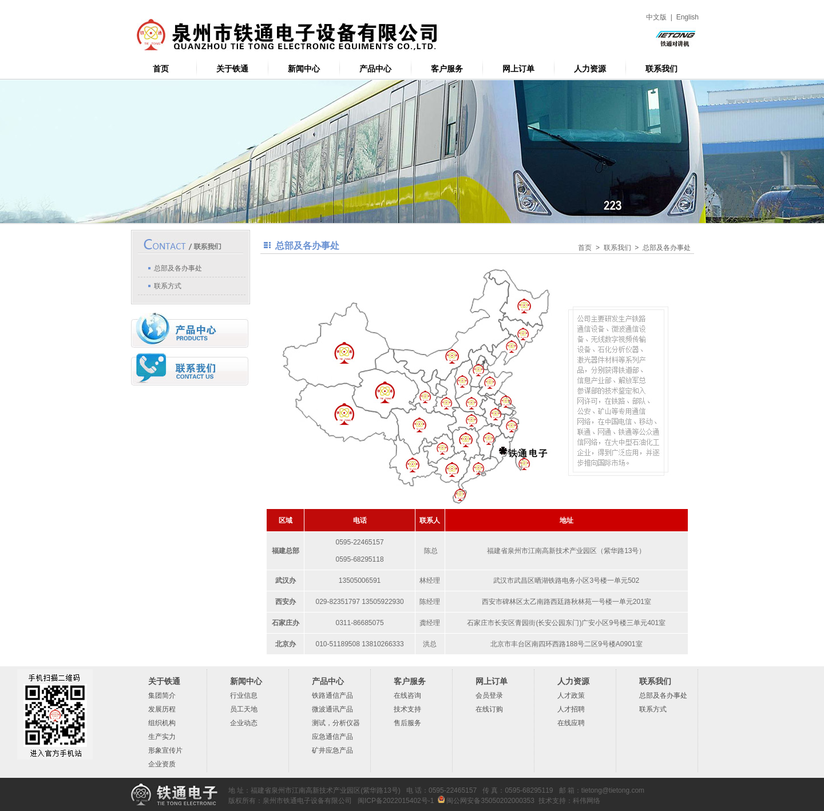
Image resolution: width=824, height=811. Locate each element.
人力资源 (590, 69)
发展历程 (162, 709)
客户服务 (447, 69)
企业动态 (244, 723)
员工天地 (244, 709)
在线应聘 (571, 723)
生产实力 (162, 737)
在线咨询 (407, 695)
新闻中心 (304, 69)
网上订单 (518, 69)
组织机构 (162, 723)
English (687, 17)
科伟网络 (586, 801)
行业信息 (244, 695)
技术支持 (407, 709)
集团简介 (162, 695)
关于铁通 (232, 69)
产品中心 (375, 69)
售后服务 (407, 723)
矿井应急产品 (332, 750)
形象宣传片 (165, 750)
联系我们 (661, 69)
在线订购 (489, 709)
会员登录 (489, 695)
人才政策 (571, 695)
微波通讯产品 (332, 709)
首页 (161, 69)
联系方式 (167, 286)
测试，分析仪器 (336, 723)
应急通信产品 (332, 737)
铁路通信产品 (332, 695)
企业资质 (162, 764)
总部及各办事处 (178, 268)
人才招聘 (571, 709)
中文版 (656, 17)
